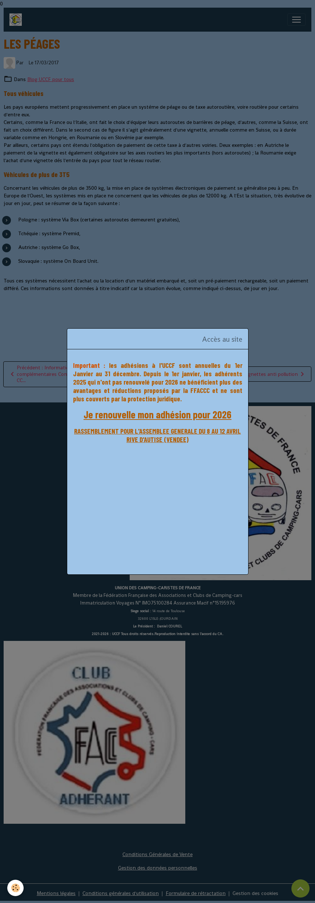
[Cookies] (15, 888)
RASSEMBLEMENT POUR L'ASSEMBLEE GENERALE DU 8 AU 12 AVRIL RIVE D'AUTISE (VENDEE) (157, 435)
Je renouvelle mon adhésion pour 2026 (157, 414)
